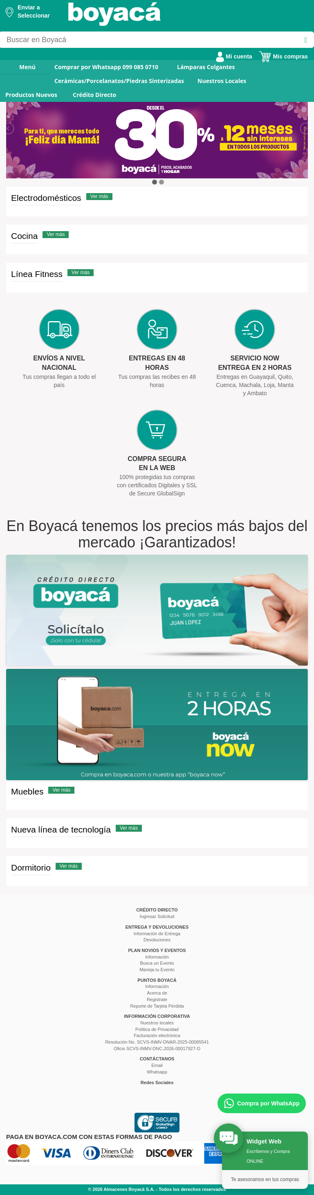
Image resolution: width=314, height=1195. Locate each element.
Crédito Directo (94, 95)
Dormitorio (31, 867)
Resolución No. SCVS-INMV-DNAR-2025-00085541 (157, 1042)
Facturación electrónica (157, 1035)
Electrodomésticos (46, 198)
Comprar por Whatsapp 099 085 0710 (106, 67)
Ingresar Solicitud (157, 916)
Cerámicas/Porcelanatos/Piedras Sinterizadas (119, 81)
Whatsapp (157, 1071)
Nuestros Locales (221, 81)
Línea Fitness (37, 274)
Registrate (157, 999)
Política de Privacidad (157, 1029)
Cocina (24, 236)
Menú (22, 67)
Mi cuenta (234, 56)
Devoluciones (157, 939)
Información (156, 956)
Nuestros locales (156, 1022)
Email (157, 1065)
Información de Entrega (157, 933)
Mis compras (283, 56)
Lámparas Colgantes (206, 67)
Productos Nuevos (31, 95)
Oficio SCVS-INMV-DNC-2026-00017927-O (157, 1048)
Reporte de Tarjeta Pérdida (157, 1006)
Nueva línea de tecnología (61, 829)
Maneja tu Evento (157, 969)
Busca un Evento (157, 963)
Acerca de (157, 992)
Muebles (27, 791)
